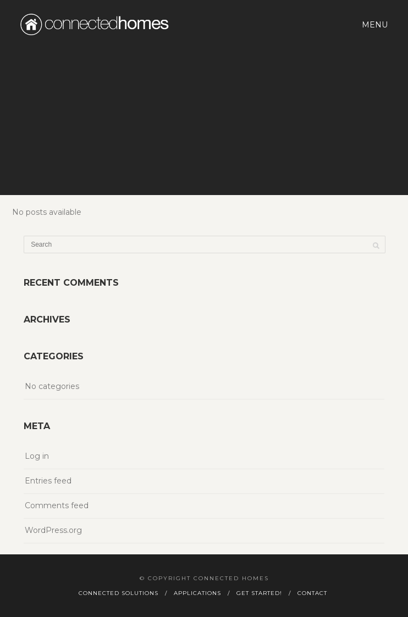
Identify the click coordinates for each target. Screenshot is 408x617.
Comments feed (57, 505)
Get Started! (259, 593)
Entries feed (48, 481)
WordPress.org (53, 530)
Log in (37, 456)
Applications (197, 593)
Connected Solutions (118, 593)
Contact (312, 593)
